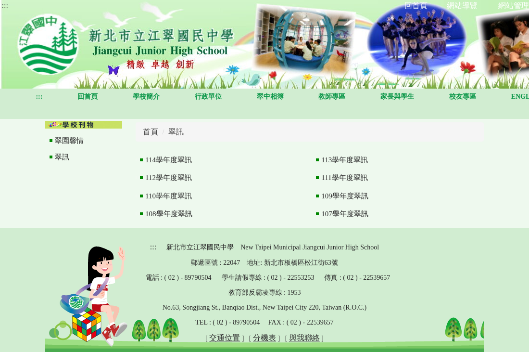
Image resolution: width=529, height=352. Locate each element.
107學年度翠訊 (344, 214)
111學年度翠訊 (344, 178)
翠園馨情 (69, 140)
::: (5, 5)
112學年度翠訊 (168, 178)
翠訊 (62, 157)
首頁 (150, 132)
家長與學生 (397, 96)
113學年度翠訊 (344, 160)
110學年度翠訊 (168, 196)
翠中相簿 (270, 96)
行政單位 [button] (208, 96)
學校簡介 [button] (146, 96)
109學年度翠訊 (344, 196)
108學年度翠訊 (168, 214)
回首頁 (87, 96)
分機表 (264, 338)
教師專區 (331, 96)
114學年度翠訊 (168, 160)
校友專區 (462, 96)
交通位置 (224, 338)
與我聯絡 (304, 338)
